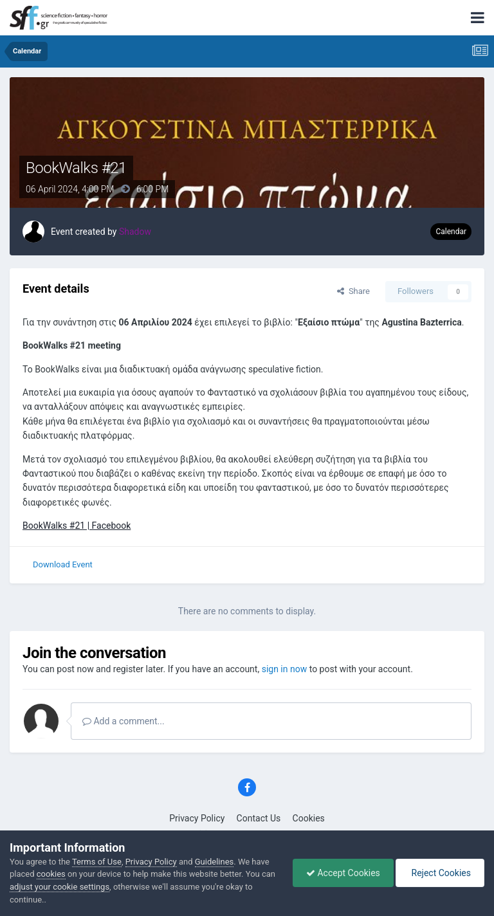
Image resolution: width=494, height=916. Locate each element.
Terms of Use (97, 861)
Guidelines (214, 861)
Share (353, 291)
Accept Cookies (343, 873)
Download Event (63, 564)
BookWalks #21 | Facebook (77, 525)
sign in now (284, 669)
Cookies (309, 818)
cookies (51, 874)
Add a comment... (123, 721)
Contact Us (259, 818)
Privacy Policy (196, 818)
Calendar (450, 231)
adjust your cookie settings (59, 887)
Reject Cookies (440, 873)
